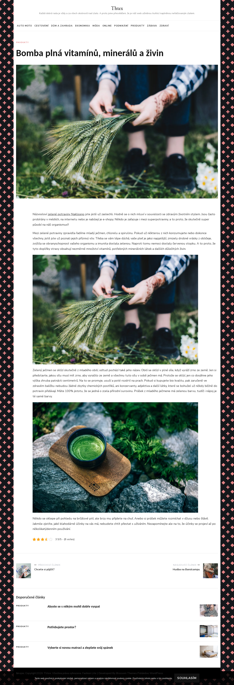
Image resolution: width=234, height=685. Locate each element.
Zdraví (164, 25)
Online (107, 25)
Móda (96, 25)
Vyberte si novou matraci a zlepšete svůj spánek (80, 648)
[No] (230, 678)
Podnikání (121, 25)
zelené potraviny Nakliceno (66, 214)
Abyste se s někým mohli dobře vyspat (73, 606)
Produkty (137, 25)
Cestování (41, 25)
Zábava (152, 25)
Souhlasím (186, 678)
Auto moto (24, 25)
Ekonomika (82, 25)
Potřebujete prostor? (61, 627)
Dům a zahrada (62, 25)
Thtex (117, 8)
